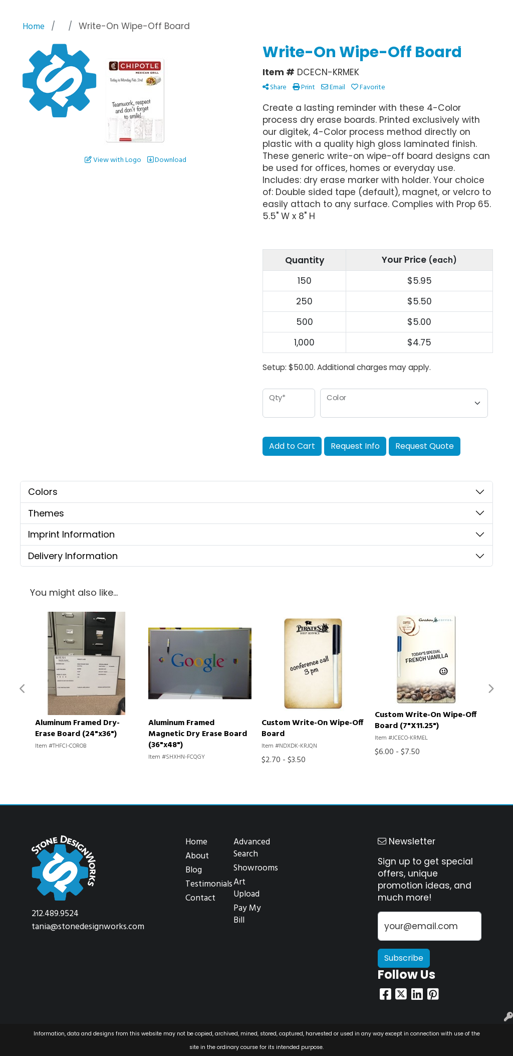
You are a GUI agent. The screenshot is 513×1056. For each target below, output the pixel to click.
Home (20, 11)
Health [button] (333, 44)
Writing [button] (449, 44)
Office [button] (373, 44)
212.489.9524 (55, 914)
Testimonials (203, 884)
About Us (53, 11)
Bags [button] (186, 44)
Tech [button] (409, 44)
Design (121, 11)
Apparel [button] (147, 44)
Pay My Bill (247, 914)
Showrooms (251, 868)
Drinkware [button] (231, 44)
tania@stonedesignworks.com (88, 927)
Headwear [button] (286, 44)
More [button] (490, 44)
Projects (154, 11)
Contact (200, 898)
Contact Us (194, 11)
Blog (193, 870)
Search (393, 11)
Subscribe (403, 958)
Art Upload (246, 888)
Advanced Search (251, 848)
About (197, 856)
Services (89, 11)
